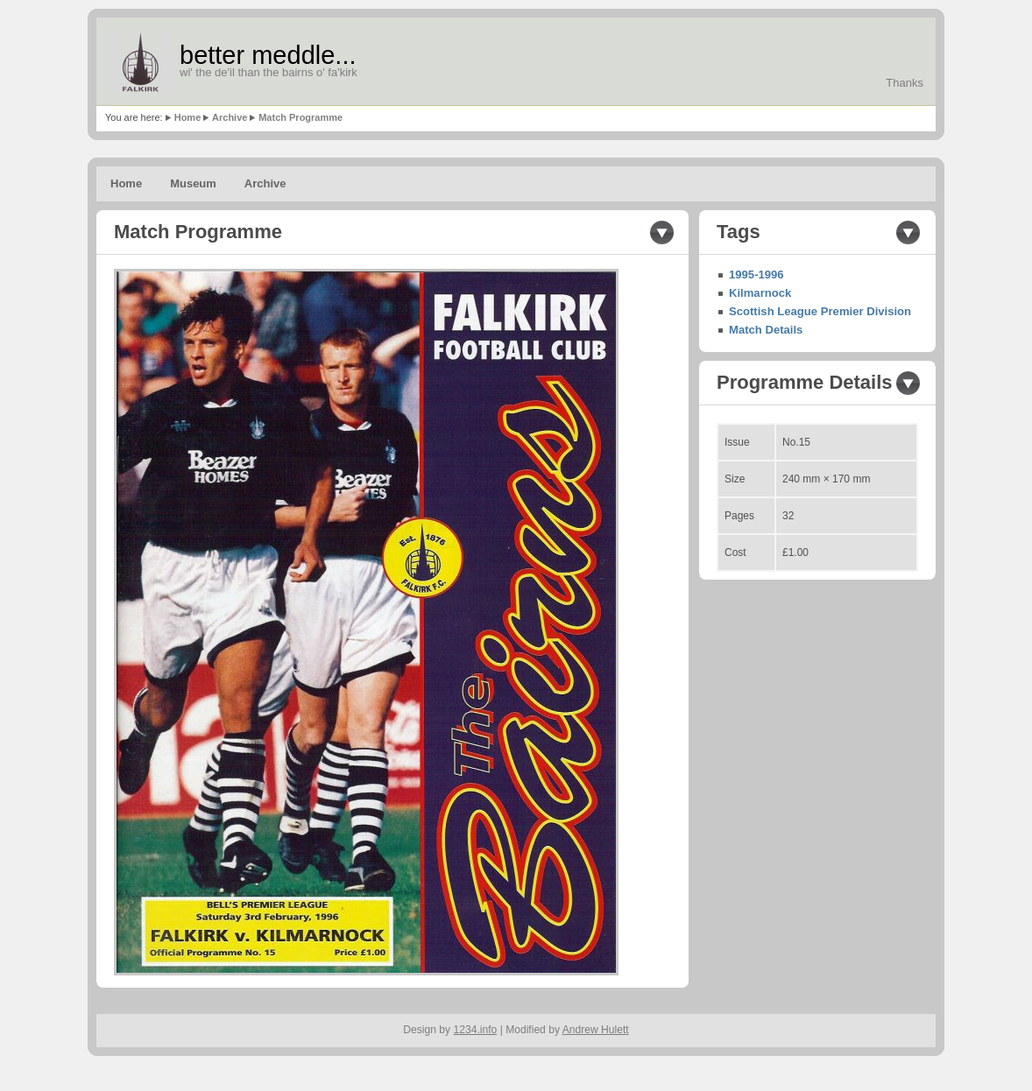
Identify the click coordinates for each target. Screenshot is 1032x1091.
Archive (229, 117)
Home (187, 117)
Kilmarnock (760, 292)
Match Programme (300, 117)
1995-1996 (756, 274)
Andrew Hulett (595, 1030)
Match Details (765, 329)
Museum (193, 183)
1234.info (476, 1030)
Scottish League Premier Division (820, 311)
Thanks (904, 82)
